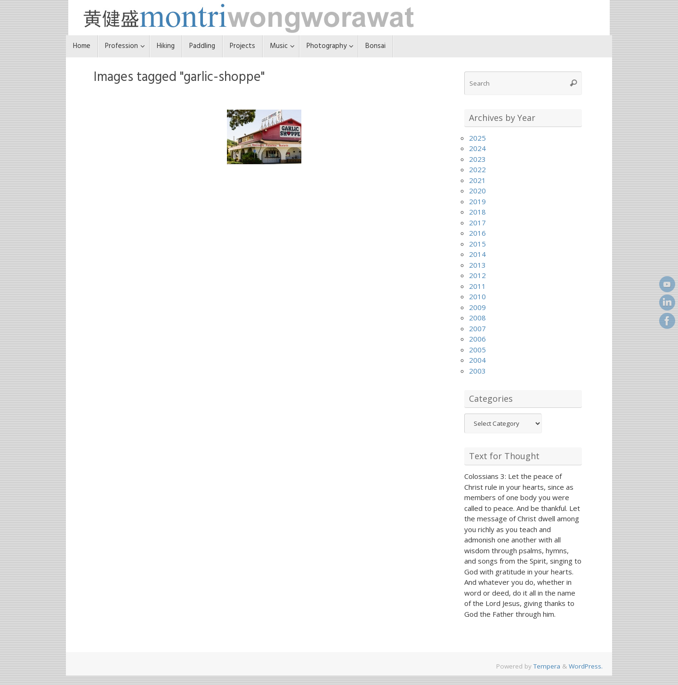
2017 (477, 222)
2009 (477, 307)
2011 (477, 286)
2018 (477, 211)
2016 (477, 233)
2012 (477, 275)
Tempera (546, 666)
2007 (477, 328)
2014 (477, 254)
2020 (477, 190)
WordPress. (586, 666)
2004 (477, 360)
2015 (477, 243)
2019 (477, 201)
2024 (477, 148)
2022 (477, 169)
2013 (477, 265)
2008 (477, 317)
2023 (477, 159)
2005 (477, 349)
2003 (477, 370)
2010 (477, 296)
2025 (477, 138)
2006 (477, 338)
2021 (477, 180)
